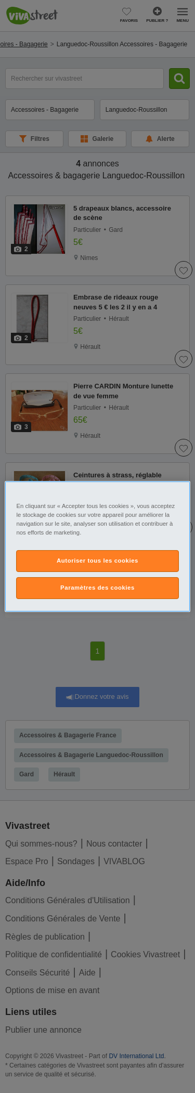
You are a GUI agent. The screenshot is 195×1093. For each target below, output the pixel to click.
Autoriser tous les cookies (97, 560)
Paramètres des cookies (97, 587)
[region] (97, 546)
